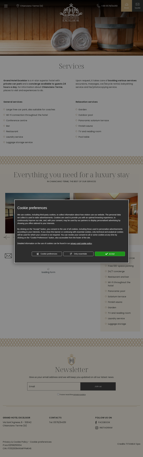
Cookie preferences (46, 254)
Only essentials (78, 254)
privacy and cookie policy (81, 243)
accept (110, 254)
